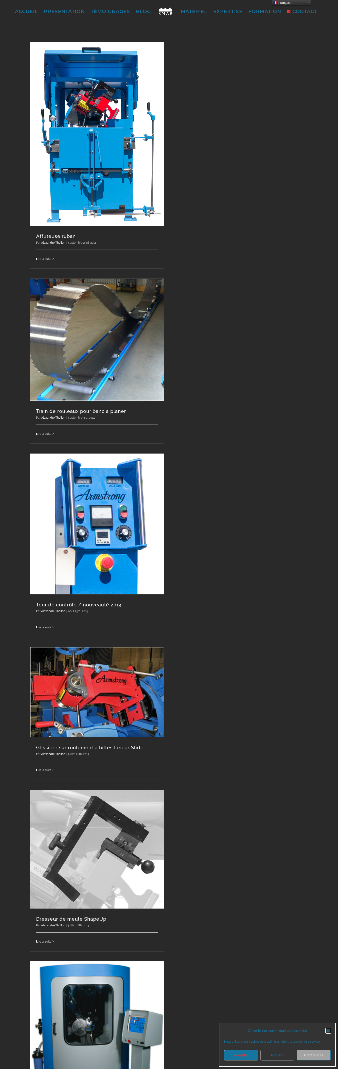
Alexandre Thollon (53, 242)
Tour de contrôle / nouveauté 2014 (79, 605)
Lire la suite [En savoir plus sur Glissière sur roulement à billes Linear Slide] (43, 770)
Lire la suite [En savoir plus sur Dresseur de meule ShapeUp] (43, 941)
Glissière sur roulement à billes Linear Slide (90, 747)
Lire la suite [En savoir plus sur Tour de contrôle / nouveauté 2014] (43, 627)
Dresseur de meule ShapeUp (71, 919)
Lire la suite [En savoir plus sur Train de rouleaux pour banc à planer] (43, 433)
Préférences (313, 1055)
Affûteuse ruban (56, 236)
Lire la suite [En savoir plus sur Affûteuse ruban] (43, 259)
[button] (328, 1030)
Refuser (277, 1055)
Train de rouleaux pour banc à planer (81, 411)
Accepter (241, 1055)
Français (282, 3)
